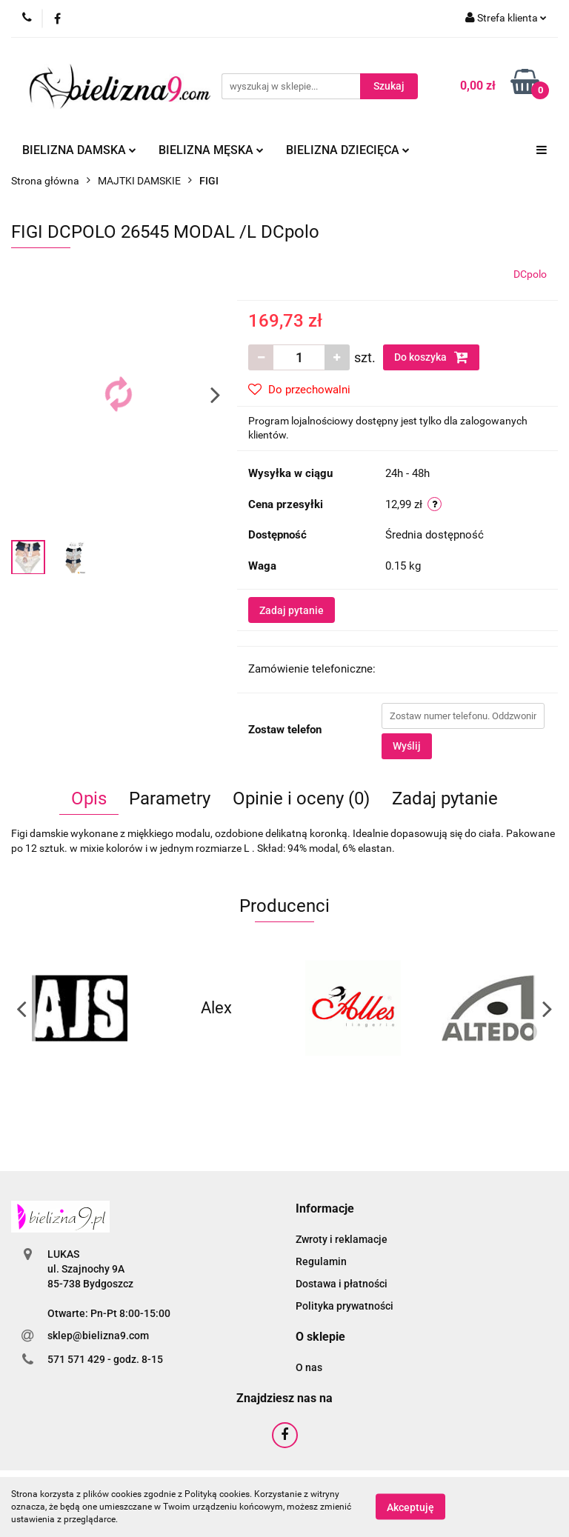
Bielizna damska (79, 150)
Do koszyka (431, 357)
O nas (309, 1367)
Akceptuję (410, 1507)
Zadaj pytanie (291, 610)
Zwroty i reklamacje (341, 1239)
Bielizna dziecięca (348, 150)
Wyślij (407, 746)
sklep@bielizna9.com (98, 1335)
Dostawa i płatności (341, 1284)
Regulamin (321, 1261)
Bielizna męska (211, 150)
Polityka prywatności (344, 1306)
